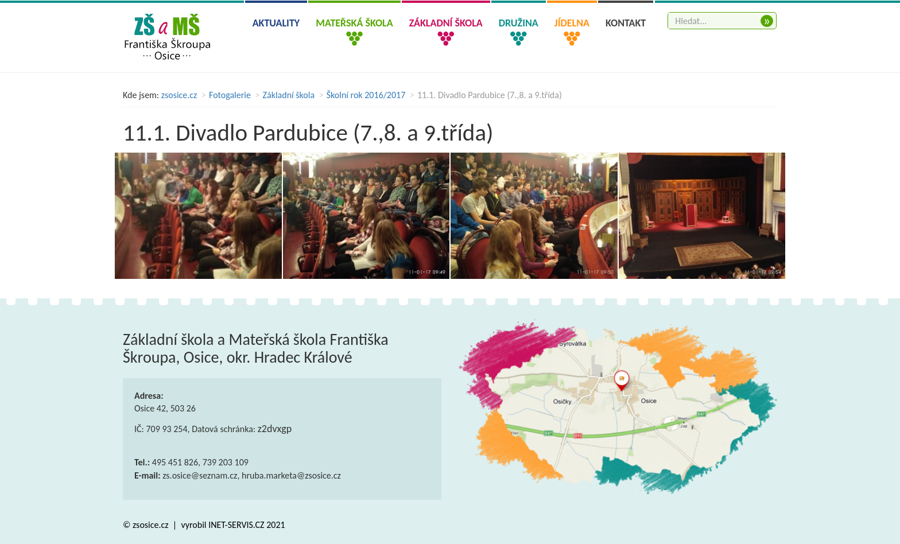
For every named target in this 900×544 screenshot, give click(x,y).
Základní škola (289, 95)
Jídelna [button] (571, 23)
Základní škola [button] (446, 23)
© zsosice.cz (146, 524)
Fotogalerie (230, 95)
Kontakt (626, 23)
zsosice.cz (179, 95)
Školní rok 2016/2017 (366, 95)
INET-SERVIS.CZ (236, 524)
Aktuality (276, 23)
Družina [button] (518, 23)
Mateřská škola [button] (354, 23)
